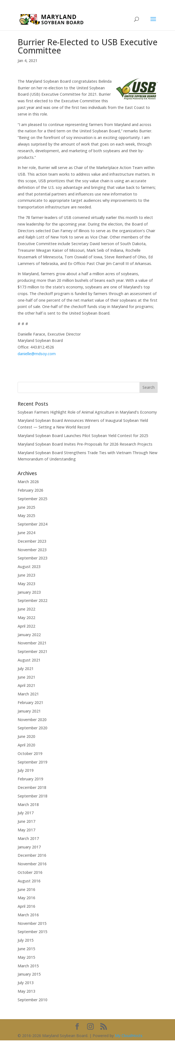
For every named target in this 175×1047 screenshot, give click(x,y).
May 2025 (26, 515)
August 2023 (29, 566)
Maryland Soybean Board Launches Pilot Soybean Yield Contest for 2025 (83, 435)
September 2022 (32, 600)
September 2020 (32, 727)
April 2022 (26, 626)
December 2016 (32, 855)
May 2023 (26, 583)
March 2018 (28, 804)
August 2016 (29, 880)
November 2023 (32, 549)
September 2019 (32, 762)
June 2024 (26, 532)
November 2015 (32, 923)
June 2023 (26, 575)
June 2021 (26, 677)
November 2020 (32, 719)
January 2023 (29, 592)
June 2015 (26, 948)
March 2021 (28, 694)
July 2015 (26, 940)
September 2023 (32, 558)
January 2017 (29, 847)
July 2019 (26, 770)
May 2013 (26, 991)
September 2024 (32, 524)
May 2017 (26, 829)
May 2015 (26, 957)
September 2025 (32, 498)
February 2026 (30, 490)
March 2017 (28, 838)
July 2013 (26, 982)
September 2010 (32, 999)
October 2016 (30, 872)
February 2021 (30, 702)
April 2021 (26, 685)
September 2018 (32, 796)
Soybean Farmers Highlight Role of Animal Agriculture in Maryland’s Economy (87, 412)
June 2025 (26, 507)
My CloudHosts (128, 1035)
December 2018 (32, 787)
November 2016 (32, 863)
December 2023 (32, 541)
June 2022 (26, 609)
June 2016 (26, 889)
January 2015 (29, 974)
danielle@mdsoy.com (37, 353)
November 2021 (32, 643)
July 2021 (26, 668)
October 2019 (30, 753)
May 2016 (26, 897)
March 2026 (28, 481)
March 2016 (28, 914)
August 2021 (29, 660)
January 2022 (29, 634)
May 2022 (26, 617)
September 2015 (32, 931)
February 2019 (30, 778)
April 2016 (26, 906)
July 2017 (26, 812)
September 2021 (32, 651)
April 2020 (26, 745)
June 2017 (26, 821)
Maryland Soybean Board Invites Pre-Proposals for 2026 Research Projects (85, 444)
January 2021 (29, 711)
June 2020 (26, 736)
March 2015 (28, 965)
